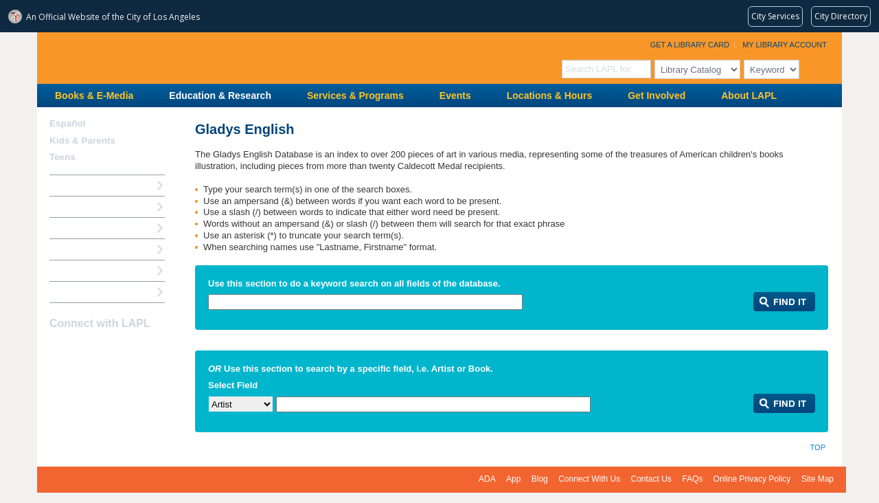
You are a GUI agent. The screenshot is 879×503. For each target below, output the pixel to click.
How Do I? (71, 185)
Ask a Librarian (81, 249)
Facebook (58, 350)
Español (67, 123)
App (513, 479)
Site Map (817, 479)
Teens (62, 157)
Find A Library (79, 292)
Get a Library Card (690, 45)
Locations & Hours (549, 95)
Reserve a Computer (92, 228)
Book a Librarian (84, 270)
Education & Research (220, 95)
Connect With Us (589, 479)
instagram (82, 350)
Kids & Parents (82, 140)
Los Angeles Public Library (206, 56)
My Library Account (784, 45)
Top (817, 447)
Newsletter (130, 350)
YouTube (106, 350)
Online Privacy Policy (752, 479)
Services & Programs (355, 95)
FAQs (692, 479)
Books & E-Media (94, 95)
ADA (487, 479)
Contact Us (651, 479)
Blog (540, 479)
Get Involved (656, 95)
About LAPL (749, 95)
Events (455, 95)
